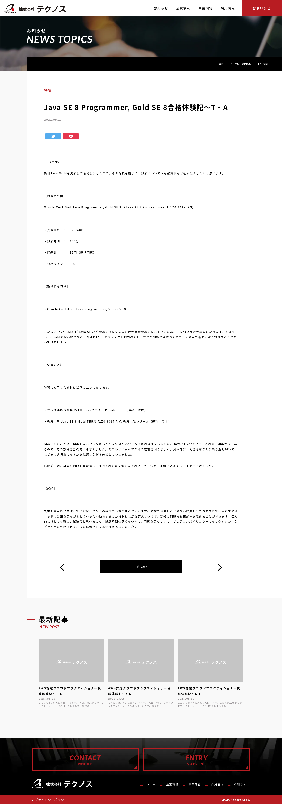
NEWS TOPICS (241, 63)
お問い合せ (262, 8)
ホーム (140, 790)
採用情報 (214, 790)
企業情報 (163, 790)
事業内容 (188, 790)
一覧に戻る (141, 567)
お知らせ (239, 790)
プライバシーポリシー (51, 806)
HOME (221, 63)
